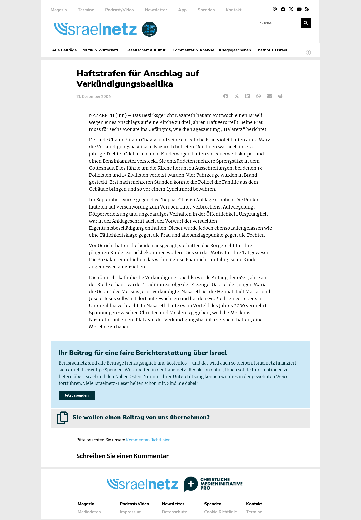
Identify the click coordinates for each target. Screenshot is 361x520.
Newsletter (156, 10)
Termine (86, 10)
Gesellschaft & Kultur (146, 50)
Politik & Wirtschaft (101, 50)
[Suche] (305, 23)
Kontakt (234, 10)
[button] (225, 96)
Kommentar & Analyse (193, 50)
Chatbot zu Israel (271, 50)
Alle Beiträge (64, 50)
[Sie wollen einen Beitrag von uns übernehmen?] (62, 418)
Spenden (206, 10)
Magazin (59, 10)
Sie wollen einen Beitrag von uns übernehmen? (141, 418)
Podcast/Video (119, 10)
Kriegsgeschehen (235, 50)
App (182, 10)
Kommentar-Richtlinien (148, 441)
